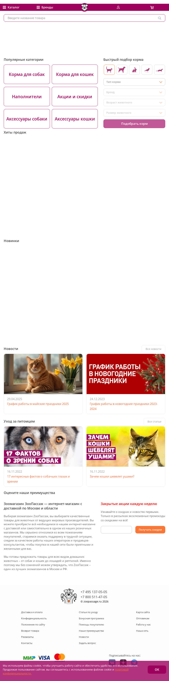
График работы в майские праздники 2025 (38, 404)
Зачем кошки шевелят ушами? (112, 476)
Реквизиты (27, 637)
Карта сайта (143, 612)
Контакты (26, 643)
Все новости (153, 349)
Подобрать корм (134, 123)
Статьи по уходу (88, 612)
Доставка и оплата (31, 612)
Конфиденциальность (34, 618)
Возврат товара (30, 630)
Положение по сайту (33, 624)
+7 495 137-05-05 (94, 592)
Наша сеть (142, 630)
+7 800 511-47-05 (94, 597)
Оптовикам (142, 618)
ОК (157, 670)
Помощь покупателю (91, 624)
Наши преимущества (91, 630)
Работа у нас (143, 624)
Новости (84, 637)
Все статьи (154, 421)
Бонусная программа (91, 618)
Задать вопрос (87, 643)
